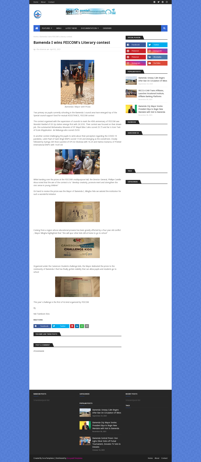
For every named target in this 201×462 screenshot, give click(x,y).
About (43, 2)
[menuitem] (37, 28)
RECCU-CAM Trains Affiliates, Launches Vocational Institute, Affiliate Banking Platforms (151, 93)
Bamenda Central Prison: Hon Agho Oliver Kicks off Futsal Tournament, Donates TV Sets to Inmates (106, 442)
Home (36, 2)
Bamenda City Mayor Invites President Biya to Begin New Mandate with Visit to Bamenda (151, 109)
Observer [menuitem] (107, 28)
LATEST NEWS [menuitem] (71, 28)
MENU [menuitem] (58, 28)
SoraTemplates (48, 458)
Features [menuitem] (46, 28)
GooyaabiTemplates (74, 458)
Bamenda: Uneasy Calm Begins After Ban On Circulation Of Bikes (152, 79)
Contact (51, 2)
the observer (41, 49)
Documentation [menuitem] (89, 28)
